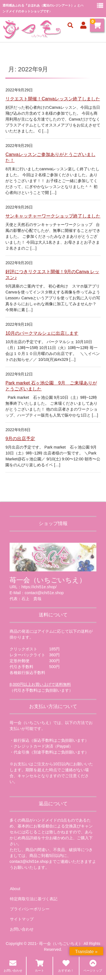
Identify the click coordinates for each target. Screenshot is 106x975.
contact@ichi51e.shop (29, 861)
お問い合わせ (22, 929)
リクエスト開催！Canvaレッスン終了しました (52, 98)
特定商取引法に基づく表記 (33, 899)
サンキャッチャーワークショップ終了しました (52, 216)
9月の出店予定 (20, 438)
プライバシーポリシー (29, 909)
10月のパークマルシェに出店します (41, 333)
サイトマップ (22, 919)
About (15, 888)
